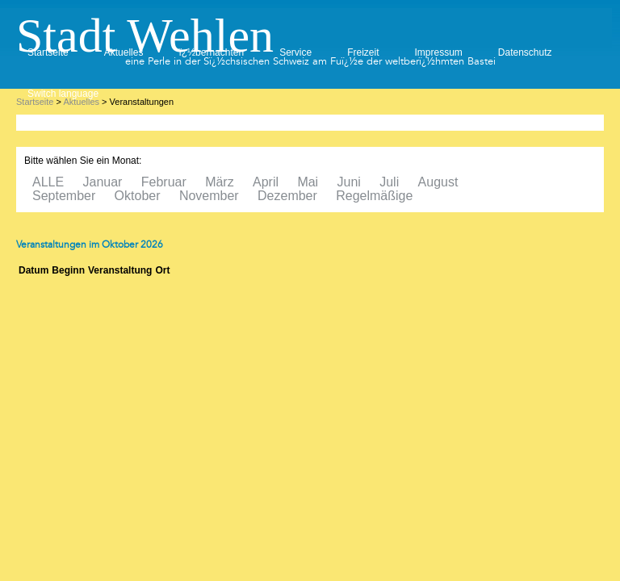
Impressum (438, 52)
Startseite (48, 52)
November (209, 196)
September (63, 196)
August (438, 182)
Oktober (138, 196)
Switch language (62, 93)
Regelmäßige (374, 196)
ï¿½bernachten (211, 52)
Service (295, 52)
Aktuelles (124, 52)
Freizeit (363, 52)
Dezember (287, 196)
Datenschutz (525, 52)
